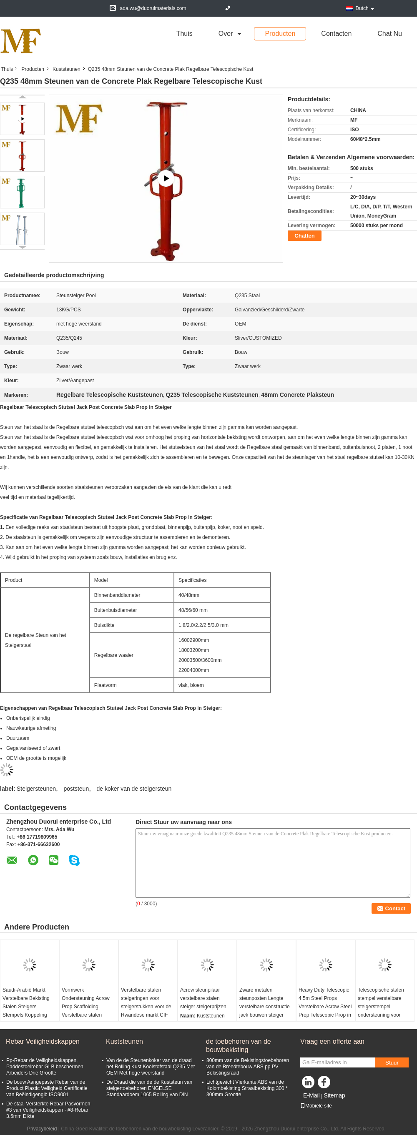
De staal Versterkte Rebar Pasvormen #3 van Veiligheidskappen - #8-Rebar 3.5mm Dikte (48, 1110)
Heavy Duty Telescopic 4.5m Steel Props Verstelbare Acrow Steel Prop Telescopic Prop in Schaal (325, 1006)
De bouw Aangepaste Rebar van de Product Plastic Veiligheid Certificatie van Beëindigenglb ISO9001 (47, 1088)
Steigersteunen (36, 788)
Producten (280, 33)
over (226, 33)
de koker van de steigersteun (134, 788)
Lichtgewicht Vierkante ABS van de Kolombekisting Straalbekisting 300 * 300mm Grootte (247, 1088)
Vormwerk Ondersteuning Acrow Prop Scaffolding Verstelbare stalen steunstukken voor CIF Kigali (87, 1011)
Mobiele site (316, 1106)
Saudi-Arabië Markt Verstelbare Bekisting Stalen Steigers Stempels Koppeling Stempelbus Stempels (27, 1006)
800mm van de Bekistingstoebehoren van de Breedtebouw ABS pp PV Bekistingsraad (247, 1066)
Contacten (336, 33)
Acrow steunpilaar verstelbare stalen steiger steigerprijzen (203, 998)
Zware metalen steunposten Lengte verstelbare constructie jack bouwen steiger (264, 1002)
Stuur (392, 1063)
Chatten (304, 236)
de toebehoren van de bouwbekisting (238, 1045)
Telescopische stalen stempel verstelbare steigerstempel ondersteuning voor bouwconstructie (381, 1006)
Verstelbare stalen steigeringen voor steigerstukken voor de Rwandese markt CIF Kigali (146, 1006)
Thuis (184, 33)
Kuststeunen (66, 69)
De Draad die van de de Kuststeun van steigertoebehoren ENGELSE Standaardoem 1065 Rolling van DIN (149, 1088)
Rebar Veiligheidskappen (43, 1041)
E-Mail (311, 1095)
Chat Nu (389, 33)
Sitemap (334, 1095)
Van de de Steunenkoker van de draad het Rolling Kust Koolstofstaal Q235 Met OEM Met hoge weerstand (150, 1066)
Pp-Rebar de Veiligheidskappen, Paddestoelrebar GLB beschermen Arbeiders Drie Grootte (44, 1066)
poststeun (76, 788)
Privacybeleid (42, 1129)
